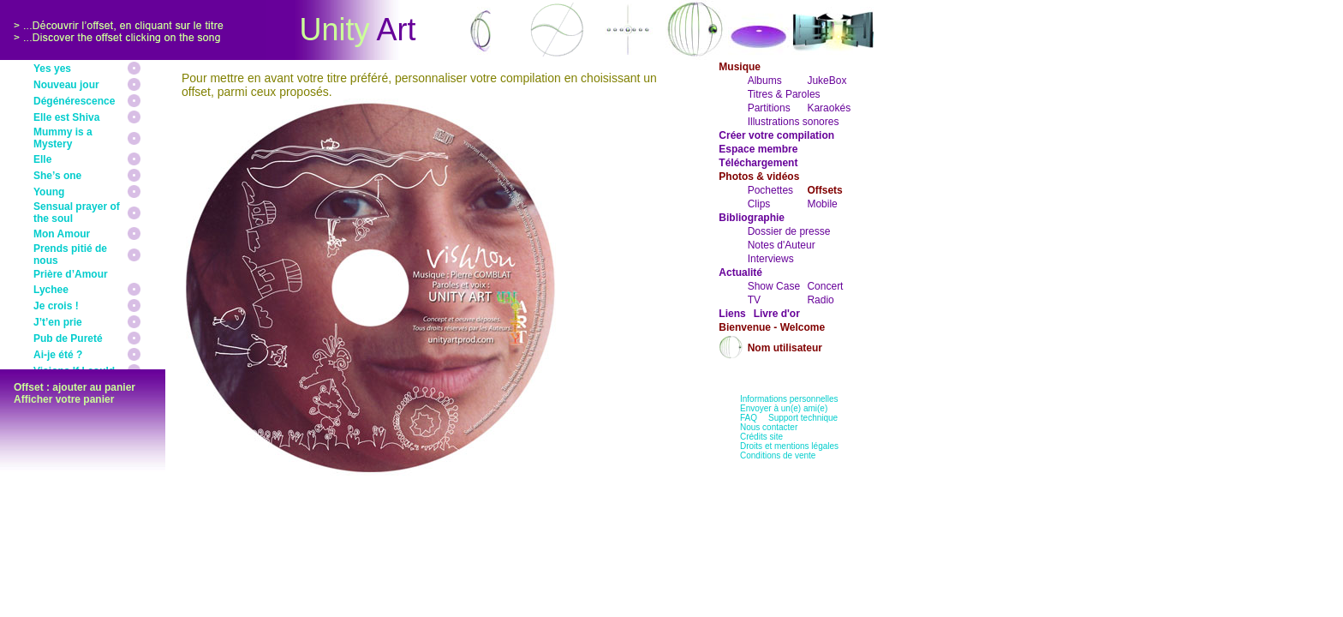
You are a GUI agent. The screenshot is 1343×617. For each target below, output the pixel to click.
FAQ (748, 417)
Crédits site (761, 436)
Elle (42, 159)
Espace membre (758, 149)
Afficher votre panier (64, 399)
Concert (825, 286)
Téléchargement (758, 163)
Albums (765, 81)
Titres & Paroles (784, 94)
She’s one (57, 176)
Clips (759, 204)
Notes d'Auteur (781, 245)
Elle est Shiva (66, 117)
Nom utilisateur (785, 348)
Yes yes (52, 69)
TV (754, 300)
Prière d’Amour (70, 274)
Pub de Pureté (68, 338)
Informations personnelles (789, 399)
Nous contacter (768, 427)
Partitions (769, 108)
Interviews (771, 259)
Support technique (803, 417)
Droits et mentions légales (789, 446)
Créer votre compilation (776, 135)
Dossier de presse (789, 231)
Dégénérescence (74, 101)
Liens (732, 314)
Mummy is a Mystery (63, 138)
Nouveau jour (66, 85)
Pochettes (770, 190)
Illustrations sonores (793, 122)
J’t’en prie (57, 322)
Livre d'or (777, 314)
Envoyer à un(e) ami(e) (783, 408)
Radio (820, 300)
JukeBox (826, 81)
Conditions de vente (777, 455)
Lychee (51, 290)
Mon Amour (61, 234)
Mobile (822, 204)
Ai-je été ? (57, 355)
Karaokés (829, 108)
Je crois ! (56, 306)
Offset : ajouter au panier (74, 387)
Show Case (774, 286)
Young (48, 192)
